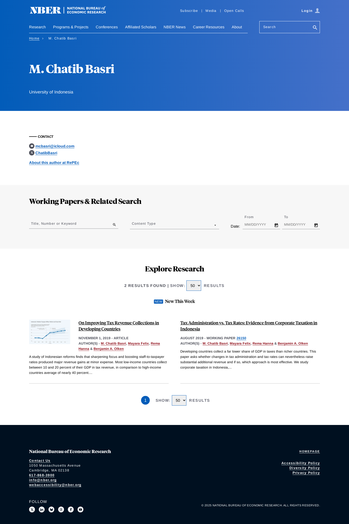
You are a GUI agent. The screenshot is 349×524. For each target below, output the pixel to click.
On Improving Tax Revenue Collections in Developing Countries (119, 326)
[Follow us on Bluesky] (51, 509)
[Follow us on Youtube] (80, 509)
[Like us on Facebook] (71, 509)
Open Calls (234, 11)
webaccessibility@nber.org (55, 485)
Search (269, 27)
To (290, 217)
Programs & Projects (70, 27)
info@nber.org (43, 480)
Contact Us (40, 460)
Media (211, 11)
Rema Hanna (263, 343)
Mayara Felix (138, 343)
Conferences (107, 27)
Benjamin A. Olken (109, 349)
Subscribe (189, 11)
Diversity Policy (304, 468)
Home (34, 38)
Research (37, 27)
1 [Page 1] (145, 400)
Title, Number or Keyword (54, 223)
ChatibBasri (46, 153)
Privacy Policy (306, 473)
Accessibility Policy (300, 463)
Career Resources (208, 27)
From (253, 217)
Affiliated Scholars (140, 27)
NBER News (175, 27)
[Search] (315, 28)
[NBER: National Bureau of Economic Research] (71, 13)
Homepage (309, 451)
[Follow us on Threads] (61, 509)
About (237, 27)
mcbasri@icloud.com (54, 146)
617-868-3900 (42, 475)
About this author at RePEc (54, 163)
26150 (241, 338)
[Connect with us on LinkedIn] (42, 509)
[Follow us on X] (32, 509)
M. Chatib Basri (113, 343)
